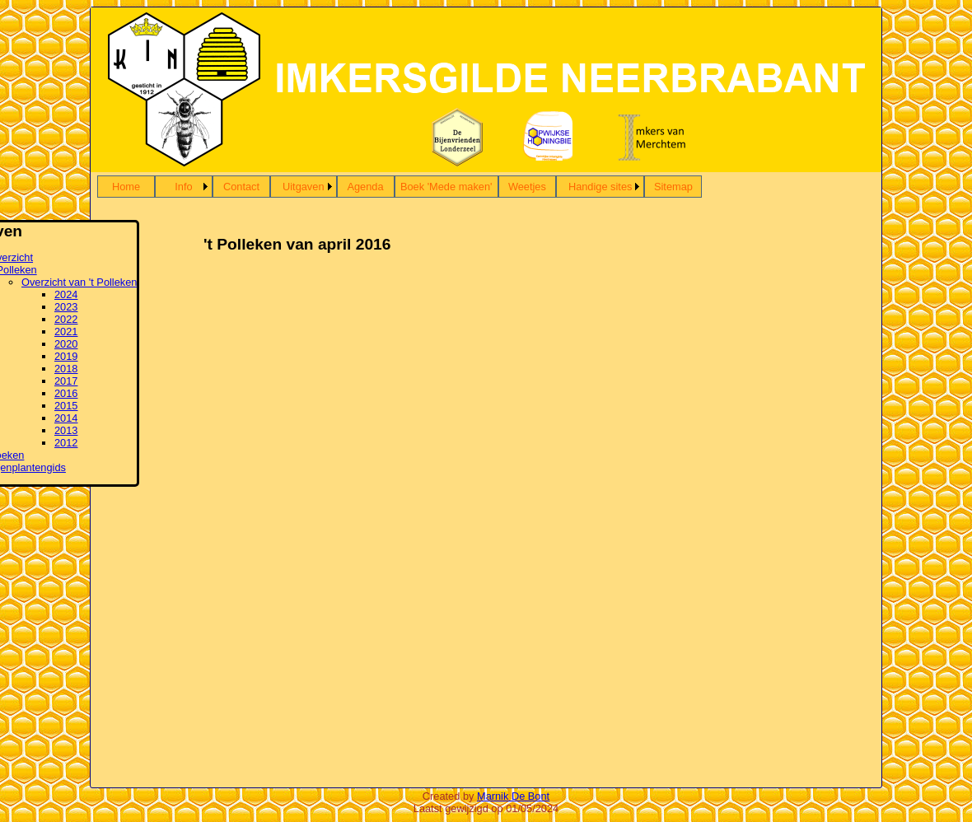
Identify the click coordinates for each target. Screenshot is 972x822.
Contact (241, 186)
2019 (65, 356)
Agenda (365, 186)
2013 (65, 430)
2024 (65, 294)
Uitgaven (304, 186)
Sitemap (673, 186)
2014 (65, 418)
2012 (65, 443)
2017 (65, 381)
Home (126, 186)
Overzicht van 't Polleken (79, 282)
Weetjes (527, 186)
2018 (65, 368)
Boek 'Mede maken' (446, 186)
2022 (65, 319)
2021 (65, 331)
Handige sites (600, 186)
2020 (65, 344)
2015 (65, 405)
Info (183, 186)
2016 (65, 393)
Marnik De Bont (513, 796)
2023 (65, 307)
